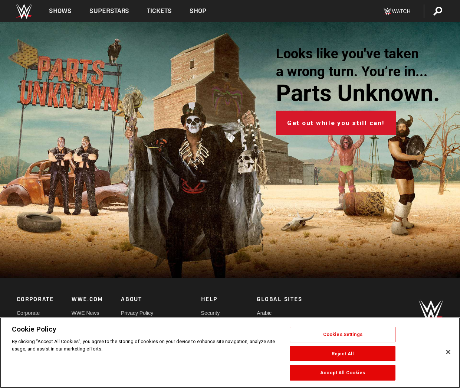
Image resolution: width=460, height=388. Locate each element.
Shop (198, 10)
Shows (60, 10)
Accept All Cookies (342, 372)
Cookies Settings (342, 334)
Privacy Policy (137, 313)
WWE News (85, 313)
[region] (230, 352)
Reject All (343, 353)
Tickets (159, 10)
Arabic (264, 313)
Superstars (109, 10)
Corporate (28, 313)
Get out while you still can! (336, 123)
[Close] (448, 352)
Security (210, 313)
